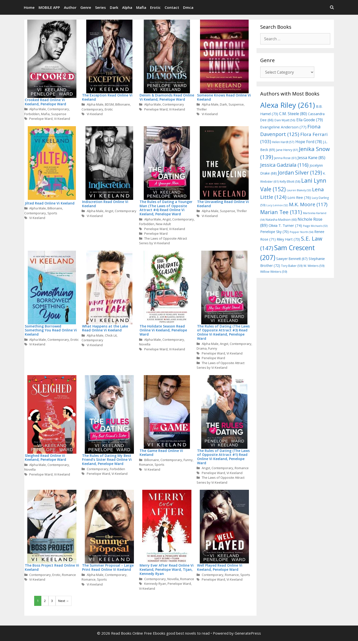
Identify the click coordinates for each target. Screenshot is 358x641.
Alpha (127, 7)
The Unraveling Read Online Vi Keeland (223, 203)
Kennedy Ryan (155, 583)
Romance (146, 464)
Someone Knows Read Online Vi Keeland (224, 97)
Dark (114, 7)
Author (70, 7)
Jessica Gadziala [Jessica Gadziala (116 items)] (284, 165)
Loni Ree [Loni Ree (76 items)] (299, 197)
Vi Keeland (62, 118)
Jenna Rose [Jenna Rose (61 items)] (285, 158)
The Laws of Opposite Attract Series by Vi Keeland (163, 240)
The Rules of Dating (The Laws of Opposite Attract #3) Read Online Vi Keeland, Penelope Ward (223, 332)
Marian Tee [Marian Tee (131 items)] (281, 212)
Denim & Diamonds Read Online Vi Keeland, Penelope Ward (167, 97)
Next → (63, 601)
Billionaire (122, 104)
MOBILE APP (49, 7)
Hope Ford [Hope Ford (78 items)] (308, 141)
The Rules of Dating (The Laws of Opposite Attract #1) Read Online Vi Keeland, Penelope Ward (223, 456)
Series (100, 7)
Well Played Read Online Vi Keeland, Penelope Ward (219, 567)
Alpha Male (37, 109)
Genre (85, 7)
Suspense (58, 114)
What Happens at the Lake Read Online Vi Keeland (105, 328)
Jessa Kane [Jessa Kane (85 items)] (311, 157)
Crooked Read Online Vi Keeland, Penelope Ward (45, 101)
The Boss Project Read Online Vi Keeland (52, 567)
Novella (144, 344)
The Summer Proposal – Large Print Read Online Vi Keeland (108, 567)
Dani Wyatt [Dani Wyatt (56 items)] (284, 120)
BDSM (109, 104)
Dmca (188, 7)
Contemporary (58, 109)
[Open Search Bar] (332, 7)
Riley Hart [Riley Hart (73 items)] (288, 239)
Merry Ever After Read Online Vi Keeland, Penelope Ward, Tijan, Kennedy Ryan (167, 569)
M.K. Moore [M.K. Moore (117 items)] (308, 204)
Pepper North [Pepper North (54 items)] (301, 232)
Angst (109, 211)
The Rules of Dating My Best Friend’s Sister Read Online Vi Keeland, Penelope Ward (107, 459)
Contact (172, 7)
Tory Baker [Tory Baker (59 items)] (291, 266)
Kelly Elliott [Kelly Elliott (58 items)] (290, 181)
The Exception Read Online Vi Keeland (107, 97)
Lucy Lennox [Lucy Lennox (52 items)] (277, 205)
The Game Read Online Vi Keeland (161, 452)
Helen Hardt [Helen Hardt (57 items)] (283, 142)
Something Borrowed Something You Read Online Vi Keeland (51, 330)
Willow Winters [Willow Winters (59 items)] (273, 272)
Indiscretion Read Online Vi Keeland (105, 203)
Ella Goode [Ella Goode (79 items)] (309, 120)
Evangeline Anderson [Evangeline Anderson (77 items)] (283, 126)
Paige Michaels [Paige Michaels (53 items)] (315, 226)
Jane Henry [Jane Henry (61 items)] (287, 150)
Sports (52, 213)
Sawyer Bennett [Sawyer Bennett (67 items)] (292, 258)
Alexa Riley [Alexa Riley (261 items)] (287, 105)
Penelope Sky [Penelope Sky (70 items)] (274, 231)
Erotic (155, 7)
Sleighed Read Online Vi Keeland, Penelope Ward (45, 457)
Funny (212, 348)
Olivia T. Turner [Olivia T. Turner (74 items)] (285, 225)
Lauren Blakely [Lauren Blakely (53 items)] (299, 190)
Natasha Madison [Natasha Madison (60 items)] (281, 220)
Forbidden (32, 114)
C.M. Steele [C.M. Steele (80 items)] (293, 113)
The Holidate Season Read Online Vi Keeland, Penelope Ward (163, 330)
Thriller (202, 109)
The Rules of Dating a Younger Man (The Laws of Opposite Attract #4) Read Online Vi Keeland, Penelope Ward (166, 207)
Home (29, 7)
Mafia (141, 7)
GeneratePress (248, 633)
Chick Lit (111, 335)
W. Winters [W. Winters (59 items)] (313, 266)
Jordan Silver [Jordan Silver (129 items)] (300, 172)
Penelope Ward (41, 118)
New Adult (163, 224)
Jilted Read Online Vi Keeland (49, 203)
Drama (202, 348)
